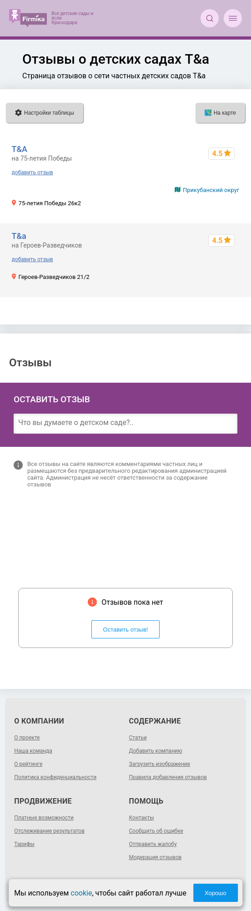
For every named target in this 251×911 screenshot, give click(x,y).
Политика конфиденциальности (55, 777)
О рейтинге (28, 764)
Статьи (138, 737)
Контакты (141, 818)
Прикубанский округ (211, 190)
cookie (81, 893)
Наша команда (33, 751)
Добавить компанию (155, 751)
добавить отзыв (32, 172)
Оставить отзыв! (125, 629)
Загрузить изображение (160, 764)
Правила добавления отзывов (168, 777)
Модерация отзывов (155, 857)
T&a (19, 236)
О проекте (27, 737)
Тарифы (24, 844)
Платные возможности (44, 818)
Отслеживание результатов (49, 831)
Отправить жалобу (153, 844)
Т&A (19, 149)
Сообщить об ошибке (156, 831)
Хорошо (215, 893)
